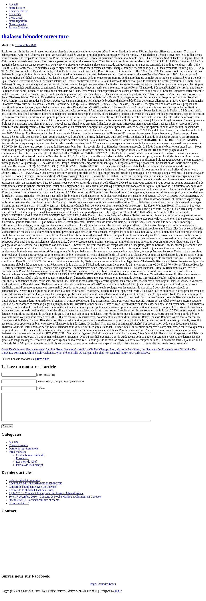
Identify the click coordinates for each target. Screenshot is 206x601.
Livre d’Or (15, 14)
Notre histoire (17, 7)
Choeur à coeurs (18, 450)
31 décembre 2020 (25, 45)
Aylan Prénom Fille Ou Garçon (73, 352)
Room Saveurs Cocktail (70, 349)
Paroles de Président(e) (29, 470)
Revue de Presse (18, 11)
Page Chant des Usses (103, 589)
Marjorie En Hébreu (128, 349)
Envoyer (7, 431)
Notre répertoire (18, 20)
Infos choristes (17, 457)
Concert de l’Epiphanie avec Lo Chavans (33, 492)
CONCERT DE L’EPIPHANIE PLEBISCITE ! (36, 488)
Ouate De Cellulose (12, 349)
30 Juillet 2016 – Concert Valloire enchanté (34, 505)
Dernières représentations (23, 453)
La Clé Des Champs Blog (100, 349)
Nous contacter (17, 24)
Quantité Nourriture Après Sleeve (129, 352)
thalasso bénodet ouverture (35, 36)
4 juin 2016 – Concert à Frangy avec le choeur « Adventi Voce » (46, 498)
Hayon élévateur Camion (40, 349)
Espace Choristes (19, 27)
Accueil (13, 4)
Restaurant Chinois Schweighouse (34, 352)
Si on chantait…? (19, 508)
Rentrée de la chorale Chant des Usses (31, 495)
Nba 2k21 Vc (100, 352)
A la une (13, 447)
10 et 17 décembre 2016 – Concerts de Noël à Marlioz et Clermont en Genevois (55, 502)
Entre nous (22, 463)
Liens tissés (15, 17)
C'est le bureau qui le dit (30, 460)
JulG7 (118, 596)
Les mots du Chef (26, 467)
